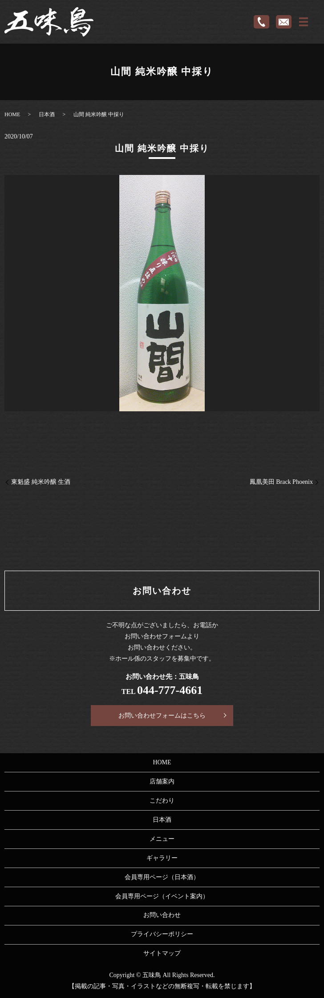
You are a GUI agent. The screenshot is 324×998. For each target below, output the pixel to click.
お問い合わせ (162, 915)
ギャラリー (162, 858)
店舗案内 (162, 781)
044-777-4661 (169, 690)
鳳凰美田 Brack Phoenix (281, 482)
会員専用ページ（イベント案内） (162, 896)
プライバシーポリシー (162, 934)
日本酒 (47, 114)
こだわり (162, 800)
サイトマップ (162, 953)
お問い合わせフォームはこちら (162, 715)
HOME (12, 114)
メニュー (162, 839)
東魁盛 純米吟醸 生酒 (40, 482)
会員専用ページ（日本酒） (162, 877)
